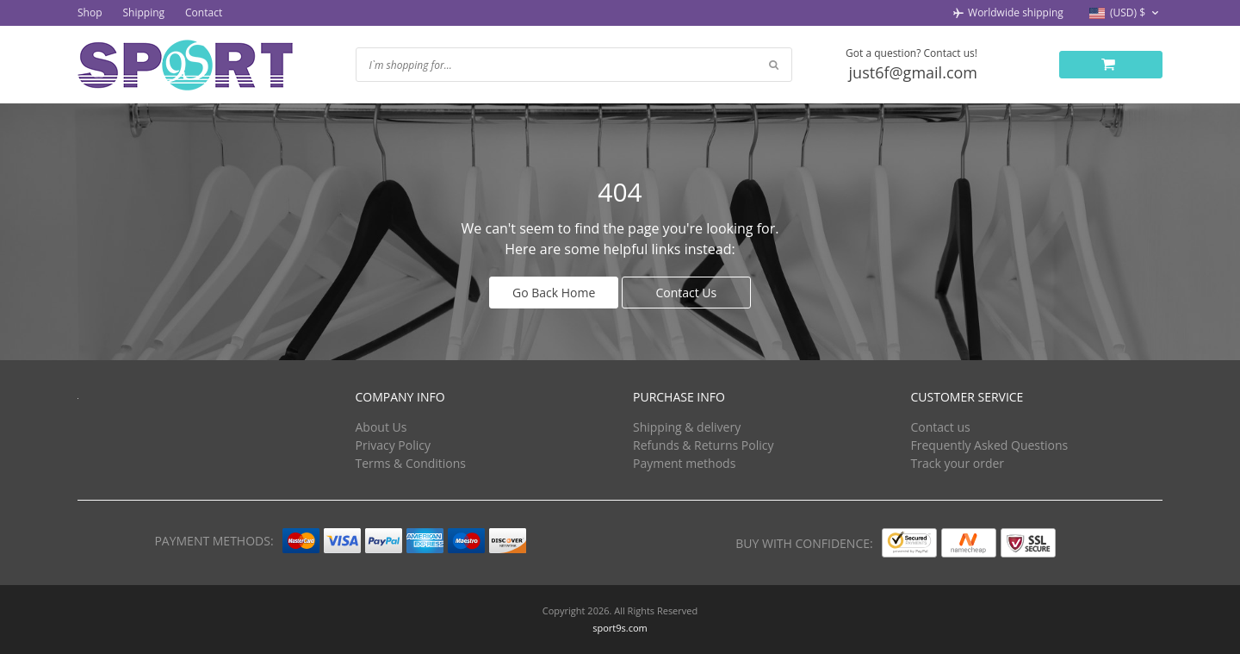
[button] (1125, 13)
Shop (90, 12)
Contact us (940, 427)
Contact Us (685, 292)
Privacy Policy (393, 445)
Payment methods (684, 463)
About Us (381, 427)
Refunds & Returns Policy (703, 445)
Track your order (958, 463)
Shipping (144, 12)
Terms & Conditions (411, 463)
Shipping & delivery (687, 427)
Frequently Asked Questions (990, 445)
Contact (203, 12)
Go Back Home (553, 292)
